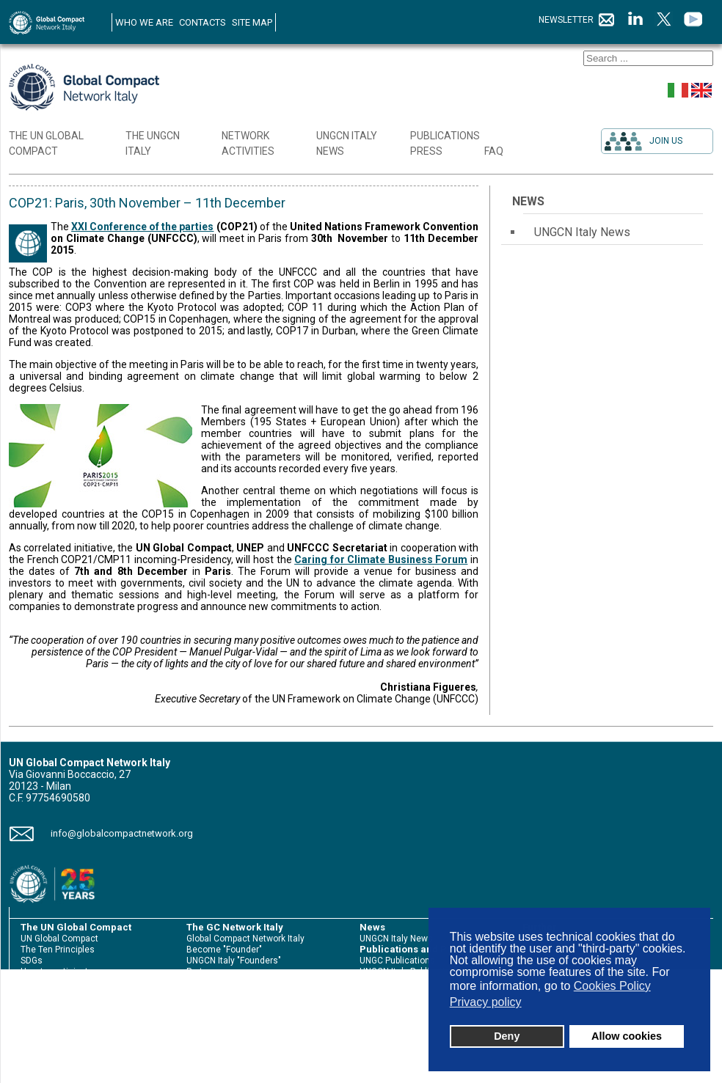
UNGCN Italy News (582, 232)
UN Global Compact (59, 938)
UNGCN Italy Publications (410, 971)
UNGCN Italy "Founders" (233, 960)
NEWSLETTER (577, 20)
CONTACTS (202, 22)
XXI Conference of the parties (142, 226)
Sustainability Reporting (68, 982)
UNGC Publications (397, 960)
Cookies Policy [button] (612, 986)
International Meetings (232, 1004)
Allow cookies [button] (626, 1036)
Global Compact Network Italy (245, 938)
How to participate (57, 971)
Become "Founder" (224, 949)
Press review (386, 1004)
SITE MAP (252, 22)
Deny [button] (506, 1036)
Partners (203, 971)
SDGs (32, 960)
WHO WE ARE (144, 22)
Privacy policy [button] (486, 1002)
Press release (388, 993)
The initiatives (215, 993)
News (528, 201)
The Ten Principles (58, 949)
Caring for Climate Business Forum (380, 559)
